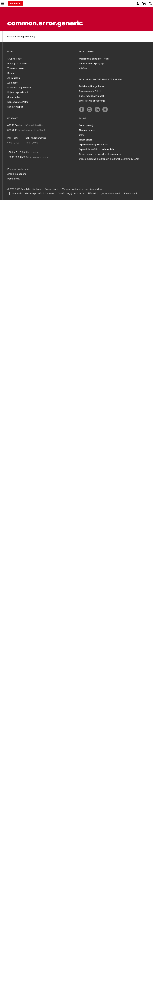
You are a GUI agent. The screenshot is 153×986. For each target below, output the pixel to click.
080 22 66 (12, 125)
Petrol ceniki (13, 178)
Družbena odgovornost (19, 87)
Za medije (12, 82)
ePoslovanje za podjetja (91, 63)
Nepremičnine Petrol (17, 101)
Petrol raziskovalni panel (91, 95)
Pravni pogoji (51, 189)
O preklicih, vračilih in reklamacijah (96, 149)
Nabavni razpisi (15, 106)
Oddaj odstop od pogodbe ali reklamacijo (100, 154)
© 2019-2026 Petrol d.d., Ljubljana (24, 189)
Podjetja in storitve (17, 63)
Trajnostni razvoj (15, 68)
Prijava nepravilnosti (17, 92)
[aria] (81, 109)
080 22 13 (12, 130)
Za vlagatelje (13, 77)
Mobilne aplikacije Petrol (91, 86)
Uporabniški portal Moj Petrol (94, 58)
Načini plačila (85, 139)
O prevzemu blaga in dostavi (93, 144)
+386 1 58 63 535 (16, 157)
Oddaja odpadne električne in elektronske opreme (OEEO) (109, 158)
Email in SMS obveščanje (92, 100)
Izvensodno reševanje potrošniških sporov (33, 193)
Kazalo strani (130, 193)
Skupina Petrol (14, 58)
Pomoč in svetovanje (18, 169)
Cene (82, 134)
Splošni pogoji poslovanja (71, 193)
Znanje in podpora (16, 173)
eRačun (83, 68)
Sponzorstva (13, 97)
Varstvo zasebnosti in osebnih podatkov (82, 189)
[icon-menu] (2, 3)
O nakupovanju (86, 125)
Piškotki (92, 193)
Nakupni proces (87, 130)
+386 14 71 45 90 (16, 152)
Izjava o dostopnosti (110, 193)
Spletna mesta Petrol (90, 91)
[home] (15, 3)
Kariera (10, 73)
